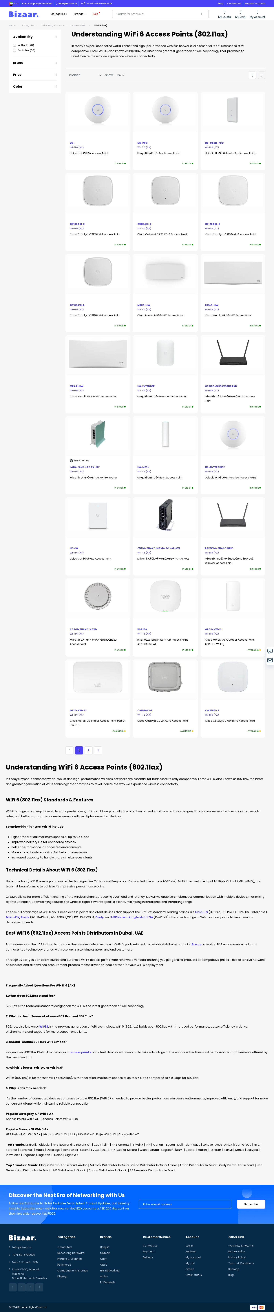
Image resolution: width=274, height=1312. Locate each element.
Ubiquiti (201, 912)
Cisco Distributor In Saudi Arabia (154, 1165)
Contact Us (234, 3)
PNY (112, 1150)
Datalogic (53, 1150)
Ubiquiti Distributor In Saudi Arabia (63, 1165)
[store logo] (23, 14)
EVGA (94, 1150)
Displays (62, 1276)
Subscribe (251, 1204)
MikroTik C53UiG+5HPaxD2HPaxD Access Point (230, 399)
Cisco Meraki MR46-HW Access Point (228, 315)
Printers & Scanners (69, 1259)
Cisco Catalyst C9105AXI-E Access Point (95, 234)
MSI (103, 1150)
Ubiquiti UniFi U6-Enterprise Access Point (230, 477)
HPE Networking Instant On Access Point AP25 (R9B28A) (162, 642)
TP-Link (137, 1145)
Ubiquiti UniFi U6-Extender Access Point (162, 396)
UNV (179, 1150)
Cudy (99, 917)
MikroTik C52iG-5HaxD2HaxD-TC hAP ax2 (163, 558)
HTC (256, 1145)
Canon (157, 1145)
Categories (28, 25)
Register (191, 1251)
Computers (64, 1247)
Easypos (252, 1150)
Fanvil (228, 1150)
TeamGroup (242, 1145)
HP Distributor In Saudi (69, 1170)
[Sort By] (83, 75)
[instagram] (39, 1287)
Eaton (84, 1150)
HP (147, 1145)
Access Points (79, 25)
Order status (194, 1275)
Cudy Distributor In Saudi (237, 1165)
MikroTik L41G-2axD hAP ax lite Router (93, 477)
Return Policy (236, 1251)
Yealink (202, 1150)
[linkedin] (13, 1287)
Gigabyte (71, 1155)
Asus (218, 1145)
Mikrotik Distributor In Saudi (110, 1165)
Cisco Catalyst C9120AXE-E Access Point (230, 234)
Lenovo (207, 1145)
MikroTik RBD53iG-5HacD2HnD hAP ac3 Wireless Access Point (229, 561)
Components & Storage (72, 1270)
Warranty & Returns (240, 1245)
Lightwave (192, 1145)
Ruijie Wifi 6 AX (106, 1134)
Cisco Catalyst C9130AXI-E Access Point (95, 315)
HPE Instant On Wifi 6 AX (23, 1134)
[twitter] (30, 1287)
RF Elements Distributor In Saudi (152, 1170)
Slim (106, 1145)
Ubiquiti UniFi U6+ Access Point (89, 153)
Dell (179, 1145)
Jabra (189, 1150)
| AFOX (227, 1145)
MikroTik (12, 917)
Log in (189, 1245)
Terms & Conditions (241, 1263)
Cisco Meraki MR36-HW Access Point (160, 315)
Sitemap (233, 1269)
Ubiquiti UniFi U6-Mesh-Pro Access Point (230, 153)
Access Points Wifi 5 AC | (24, 1119)
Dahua (239, 1150)
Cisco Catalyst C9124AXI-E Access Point (162, 721)
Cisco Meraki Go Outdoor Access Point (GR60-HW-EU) (229, 642)
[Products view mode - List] (261, 75)
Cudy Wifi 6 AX (128, 1134)
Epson (170, 1145)
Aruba (154, 1150)
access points (80, 1052)
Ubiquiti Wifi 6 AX (82, 1134)
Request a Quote (255, 3)
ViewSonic (13, 1155)
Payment (149, 1251)
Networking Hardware (53, 25)
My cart (190, 1263)
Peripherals (64, 1265)
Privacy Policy (237, 1257)
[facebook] (22, 1287)
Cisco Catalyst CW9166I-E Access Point (230, 721)
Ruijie (25, 917)
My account (193, 1257)
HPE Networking (109, 1270)
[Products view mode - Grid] (252, 75)
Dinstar (215, 1150)
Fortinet (11, 1150)
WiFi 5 (43, 1026)
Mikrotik (31, 1145)
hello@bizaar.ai (66, 3)
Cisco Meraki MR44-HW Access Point (93, 396)
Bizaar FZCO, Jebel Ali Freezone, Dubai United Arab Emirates (29, 1274)
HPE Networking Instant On (132, 917)
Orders (190, 1269)
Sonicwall (26, 1150)
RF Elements (120, 1145)
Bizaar (197, 944)
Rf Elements (107, 1282)
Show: (109, 75)
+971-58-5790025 (23, 1255)
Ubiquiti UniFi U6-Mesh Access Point (159, 477)
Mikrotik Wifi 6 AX (54, 1134)
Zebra (39, 1150)
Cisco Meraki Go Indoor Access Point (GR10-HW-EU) (98, 723)
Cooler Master (127, 1150)
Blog (220, 3)
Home (12, 25)
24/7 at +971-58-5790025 (96, 3)
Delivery (148, 1257)
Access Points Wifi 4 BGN (60, 1119)
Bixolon (57, 1155)
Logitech (166, 1150)
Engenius (28, 1155)
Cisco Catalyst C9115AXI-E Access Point (162, 234)
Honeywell (70, 1150)
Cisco (143, 1150)
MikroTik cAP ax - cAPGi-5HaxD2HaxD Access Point (93, 642)
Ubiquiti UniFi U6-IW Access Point (90, 558)
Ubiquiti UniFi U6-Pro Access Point (158, 153)
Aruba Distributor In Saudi (199, 1165)
